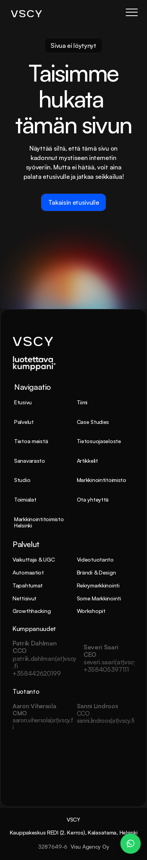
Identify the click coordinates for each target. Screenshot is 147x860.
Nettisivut (24, 598)
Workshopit (91, 610)
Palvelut (24, 421)
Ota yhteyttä (93, 499)
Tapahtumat (28, 585)
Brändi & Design (96, 572)
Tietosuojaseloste (99, 441)
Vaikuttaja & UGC (34, 559)
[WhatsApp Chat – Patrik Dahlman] (130, 843)
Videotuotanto (95, 559)
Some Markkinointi (99, 598)
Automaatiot (28, 572)
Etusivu (23, 402)
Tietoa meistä (31, 441)
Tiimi (82, 402)
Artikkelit (87, 460)
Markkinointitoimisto (101, 479)
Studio (22, 479)
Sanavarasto (29, 460)
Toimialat (25, 499)
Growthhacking (32, 610)
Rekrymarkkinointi (98, 585)
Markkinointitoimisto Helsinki (39, 522)
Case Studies (93, 421)
